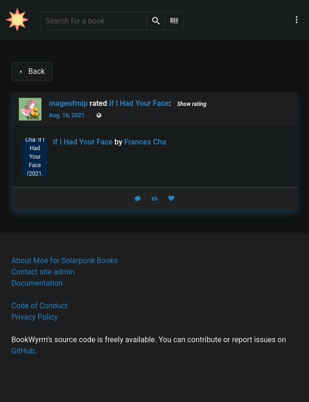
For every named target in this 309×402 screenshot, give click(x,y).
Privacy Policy (34, 317)
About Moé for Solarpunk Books (64, 260)
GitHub (22, 350)
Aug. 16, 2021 (66, 115)
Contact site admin (42, 271)
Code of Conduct (39, 305)
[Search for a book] (93, 20)
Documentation (37, 283)
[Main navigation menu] (297, 20)
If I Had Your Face (139, 103)
